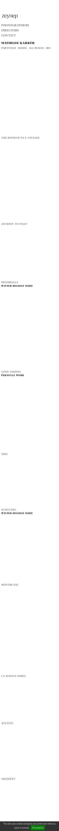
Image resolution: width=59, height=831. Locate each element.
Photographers (15, 25)
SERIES (22, 48)
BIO (48, 48)
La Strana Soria (13, 676)
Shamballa (9, 282)
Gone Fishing (11, 371)
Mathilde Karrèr (18, 43)
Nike (4, 454)
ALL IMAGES (36, 48)
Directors (10, 30)
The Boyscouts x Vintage (20, 138)
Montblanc (10, 585)
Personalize (37, 827)
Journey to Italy (14, 224)
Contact (8, 35)
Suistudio (8, 509)
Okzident (8, 779)
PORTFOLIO (8, 48)
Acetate (7, 723)
